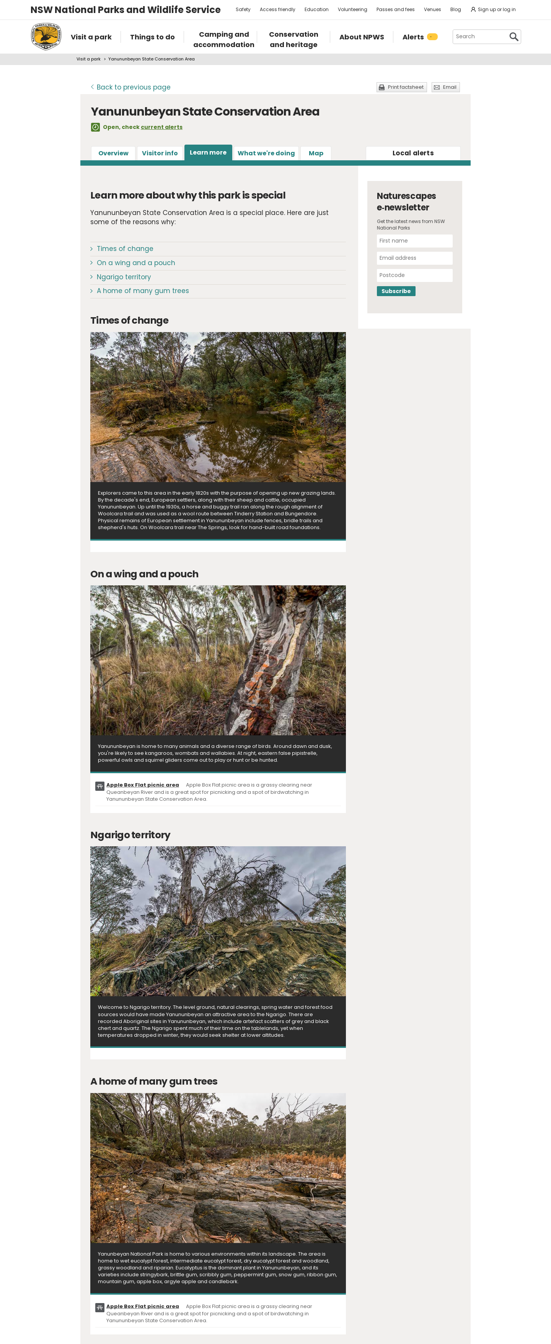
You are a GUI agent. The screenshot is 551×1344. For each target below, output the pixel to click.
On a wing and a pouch (136, 262)
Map (316, 153)
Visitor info (160, 153)
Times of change (125, 248)
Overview (113, 153)
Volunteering (352, 9)
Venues (432, 9)
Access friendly (277, 9)
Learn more (208, 152)
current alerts (162, 127)
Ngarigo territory (124, 277)
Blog (455, 9)
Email (449, 87)
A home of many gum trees (143, 290)
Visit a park (89, 59)
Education (317, 9)
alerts (413, 153)
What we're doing (266, 153)
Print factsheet (406, 87)
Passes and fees (396, 9)
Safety (243, 9)
